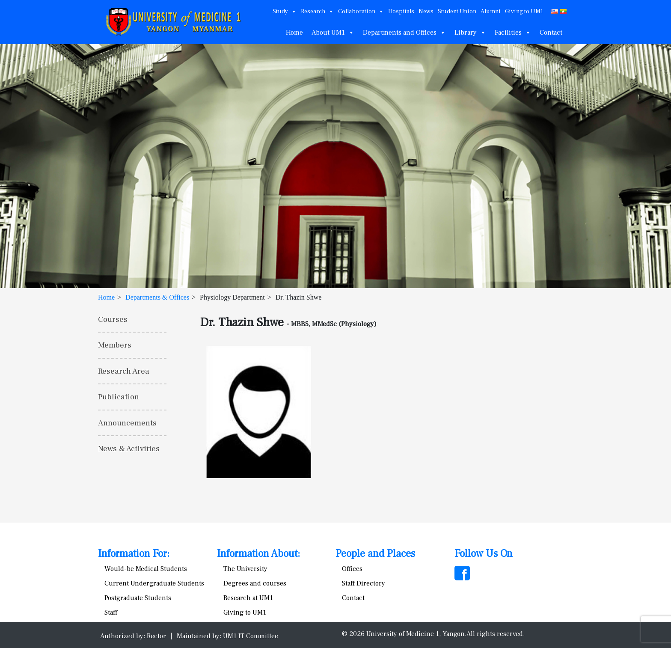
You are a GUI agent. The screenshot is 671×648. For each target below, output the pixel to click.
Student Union (457, 11)
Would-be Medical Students (145, 569)
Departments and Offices (404, 32)
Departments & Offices (157, 297)
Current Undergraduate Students (154, 583)
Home (294, 32)
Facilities (513, 32)
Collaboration (361, 11)
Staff (110, 612)
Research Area (123, 371)
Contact (551, 32)
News (426, 11)
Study (285, 11)
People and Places (375, 553)
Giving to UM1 (524, 11)
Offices (352, 569)
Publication (118, 397)
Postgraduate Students (137, 598)
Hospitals (401, 11)
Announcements (127, 423)
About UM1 (333, 32)
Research (317, 11)
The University (245, 569)
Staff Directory (363, 583)
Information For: (133, 553)
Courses (113, 319)
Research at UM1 (248, 598)
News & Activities (129, 448)
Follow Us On (483, 553)
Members (114, 345)
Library (470, 32)
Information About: (258, 553)
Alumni (491, 11)
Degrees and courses (254, 583)
